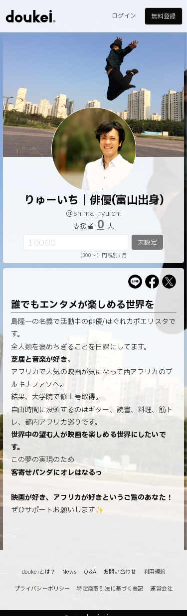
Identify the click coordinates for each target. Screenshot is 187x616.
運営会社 (161, 589)
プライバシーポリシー (42, 589)
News (69, 572)
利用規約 (155, 572)
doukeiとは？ (38, 572)
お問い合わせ (120, 572)
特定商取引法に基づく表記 (110, 589)
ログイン (124, 15)
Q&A (90, 572)
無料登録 (163, 16)
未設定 (147, 243)
